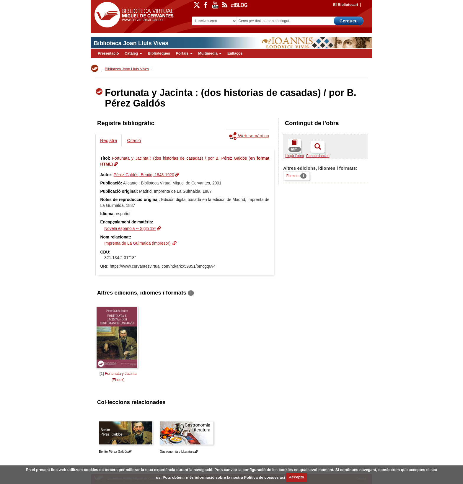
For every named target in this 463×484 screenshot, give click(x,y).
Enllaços (235, 53)
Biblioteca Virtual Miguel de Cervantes (132, 15)
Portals (184, 53)
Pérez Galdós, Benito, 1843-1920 (144, 174)
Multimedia (209, 53)
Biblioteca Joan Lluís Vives (131, 43)
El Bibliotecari (345, 5)
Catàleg (133, 53)
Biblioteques (159, 53)
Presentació (108, 53)
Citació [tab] (134, 140)
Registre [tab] (108, 140)
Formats (296, 176)
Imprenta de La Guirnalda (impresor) (138, 243)
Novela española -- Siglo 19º (130, 228)
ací (282, 477)
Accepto (296, 477)
